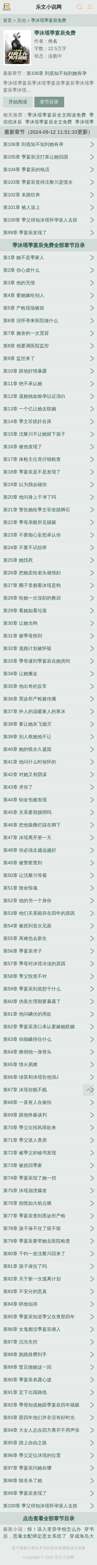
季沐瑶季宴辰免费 (48, 20)
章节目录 (49, 101)
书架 (6, 7)
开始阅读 (18, 101)
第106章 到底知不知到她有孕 (56, 73)
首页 (7, 20)
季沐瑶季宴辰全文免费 (48, 122)
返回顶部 (88, 1090)
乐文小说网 (49, 7)
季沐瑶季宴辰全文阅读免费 (56, 115)
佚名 (52, 41)
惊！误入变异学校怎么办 (54, 1529)
